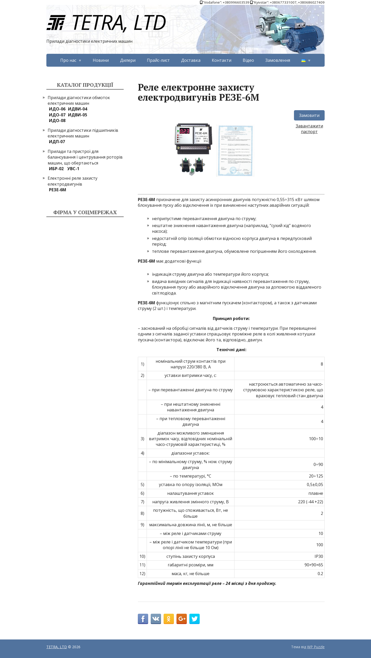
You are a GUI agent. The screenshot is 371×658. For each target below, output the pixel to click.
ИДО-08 (57, 120)
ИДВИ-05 (77, 115)
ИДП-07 (57, 141)
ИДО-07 (57, 115)
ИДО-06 (57, 109)
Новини (101, 60)
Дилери (128, 60)
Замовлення (277, 60)
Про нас (68, 60)
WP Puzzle (316, 646)
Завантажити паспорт (309, 128)
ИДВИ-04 (77, 109)
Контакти (221, 60)
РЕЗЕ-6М (57, 190)
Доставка (190, 60)
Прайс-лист (158, 60)
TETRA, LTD (106, 22)
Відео (248, 60)
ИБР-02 (56, 168)
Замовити (309, 115)
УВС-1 (73, 168)
